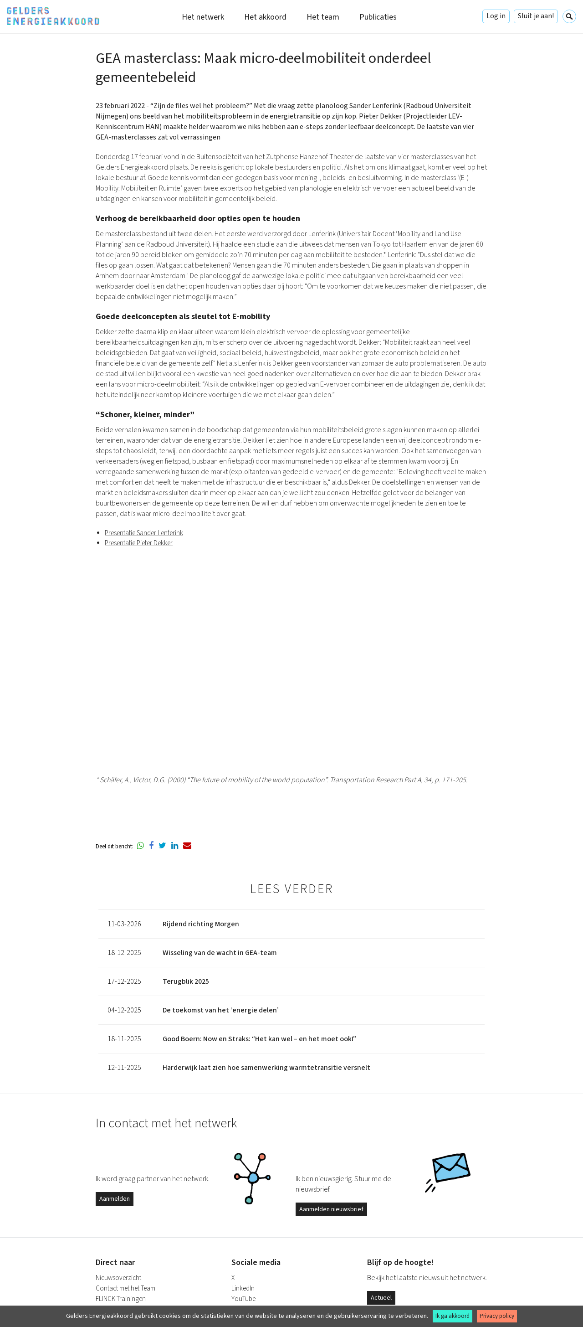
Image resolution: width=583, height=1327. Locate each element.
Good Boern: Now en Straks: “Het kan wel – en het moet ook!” (259, 1039)
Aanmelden (114, 1198)
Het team (323, 17)
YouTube (243, 1299)
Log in (496, 16)
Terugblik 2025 (186, 981)
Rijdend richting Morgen (201, 924)
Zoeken (569, 16)
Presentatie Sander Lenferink (144, 533)
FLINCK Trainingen (121, 1299)
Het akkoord (265, 17)
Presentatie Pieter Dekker (139, 543)
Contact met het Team (125, 1288)
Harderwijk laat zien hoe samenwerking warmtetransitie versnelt (266, 1068)
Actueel (381, 1297)
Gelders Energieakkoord (53, 16)
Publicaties (378, 17)
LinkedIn (243, 1288)
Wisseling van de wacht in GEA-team (220, 953)
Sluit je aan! (536, 16)
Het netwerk (203, 17)
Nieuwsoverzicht (118, 1278)
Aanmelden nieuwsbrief (331, 1209)
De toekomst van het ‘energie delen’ (221, 1010)
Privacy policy (497, 1316)
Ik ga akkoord (452, 1316)
